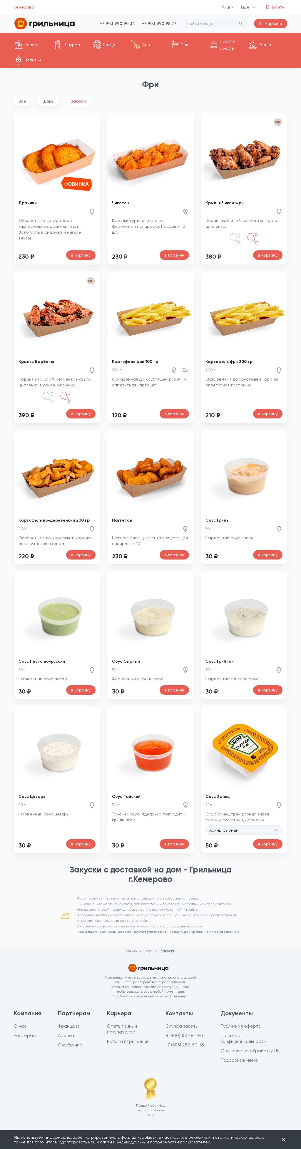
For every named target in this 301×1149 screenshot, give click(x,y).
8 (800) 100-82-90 (184, 1035)
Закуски (79, 101)
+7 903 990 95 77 (159, 23)
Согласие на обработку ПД (250, 1050)
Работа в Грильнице (128, 1041)
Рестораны (26, 1035)
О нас (20, 1026)
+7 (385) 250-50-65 (184, 1045)
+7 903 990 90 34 (117, 23)
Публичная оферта (241, 1026)
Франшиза (69, 1026)
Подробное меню (239, 1060)
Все (22, 101)
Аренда (66, 1035)
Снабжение (70, 1045)
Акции (228, 7)
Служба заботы (181, 1026)
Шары (48, 101)
